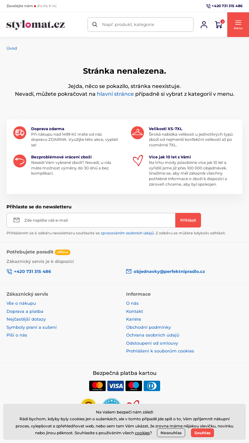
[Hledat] (95, 24)
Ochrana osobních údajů (152, 335)
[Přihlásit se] (204, 24)
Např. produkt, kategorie (128, 24)
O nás (132, 303)
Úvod (11, 48)
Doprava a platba (24, 311)
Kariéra (133, 319)
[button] (238, 24)
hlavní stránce (115, 94)
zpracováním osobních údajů (127, 233)
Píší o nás (16, 335)
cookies (142, 432)
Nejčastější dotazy (26, 319)
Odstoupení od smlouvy (152, 343)
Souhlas (202, 432)
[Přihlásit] (188, 220)
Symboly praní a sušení (31, 327)
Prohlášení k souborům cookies (160, 350)
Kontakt (134, 311)
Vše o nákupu (21, 303)
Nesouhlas (171, 432)
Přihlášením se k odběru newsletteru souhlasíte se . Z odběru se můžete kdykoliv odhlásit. (116, 233)
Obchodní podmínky (148, 327)
